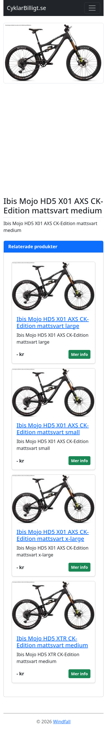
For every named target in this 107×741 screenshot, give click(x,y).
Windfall (61, 721)
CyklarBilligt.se (26, 8)
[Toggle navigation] (92, 8)
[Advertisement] (53, 139)
